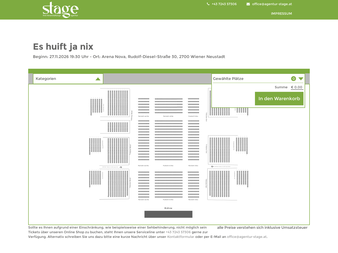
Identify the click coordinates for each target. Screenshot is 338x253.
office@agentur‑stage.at (272, 4)
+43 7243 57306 (178, 232)
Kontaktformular (180, 237)
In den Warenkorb (279, 98)
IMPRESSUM (281, 13)
